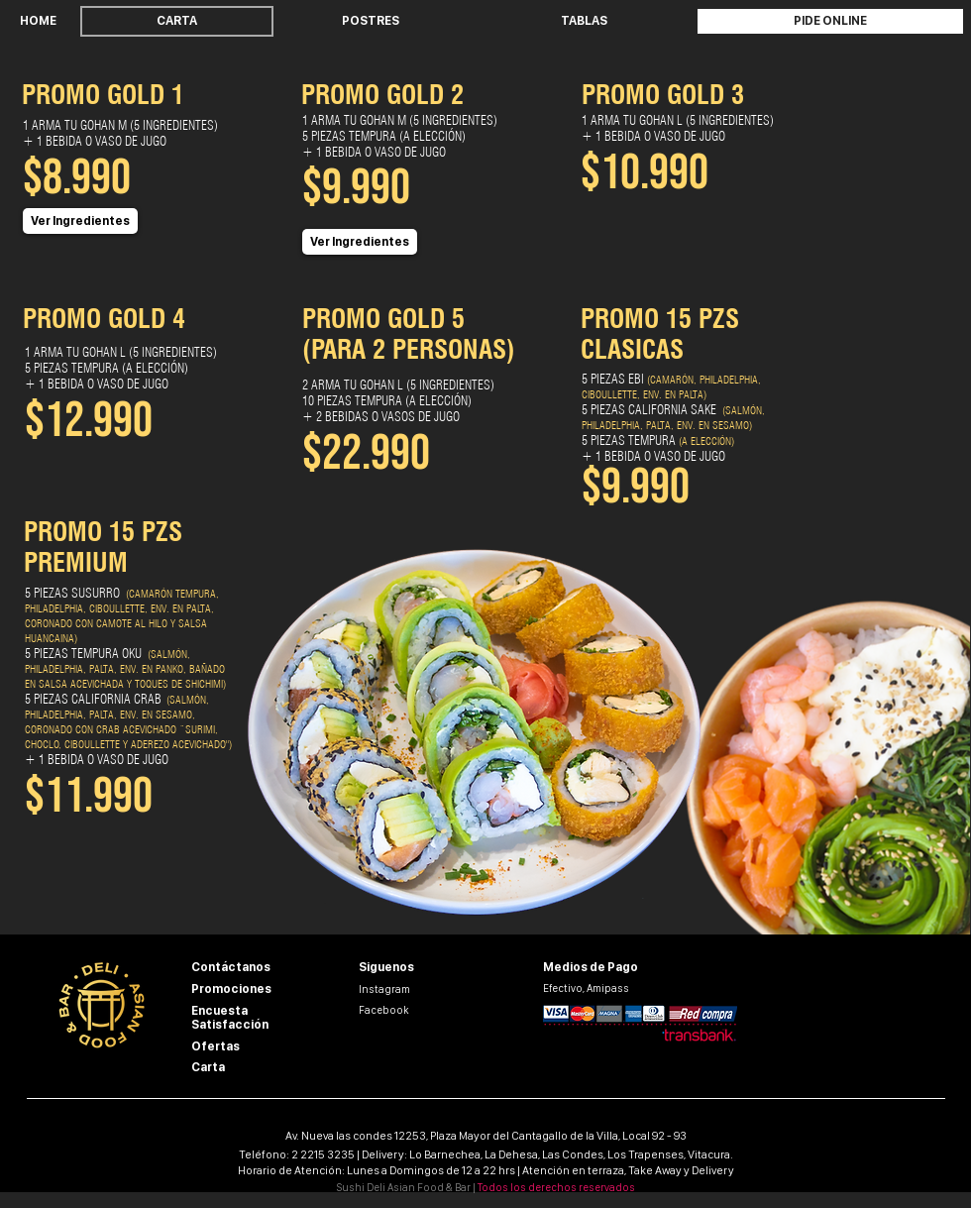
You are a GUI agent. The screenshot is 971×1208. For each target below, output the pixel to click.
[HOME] (38, 21)
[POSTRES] (370, 21)
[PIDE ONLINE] (830, 21)
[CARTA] (176, 21)
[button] (80, 221)
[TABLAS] (584, 21)
